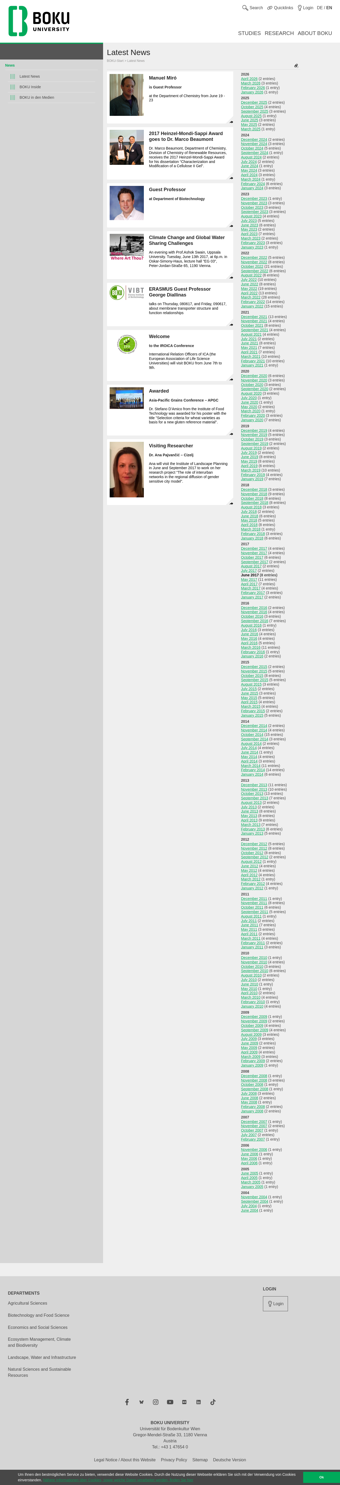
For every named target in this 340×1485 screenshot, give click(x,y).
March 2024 (251, 179)
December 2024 (254, 139)
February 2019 (253, 475)
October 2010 (252, 966)
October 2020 (252, 385)
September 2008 (254, 1089)
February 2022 (253, 302)
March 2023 (251, 238)
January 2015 (252, 715)
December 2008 (254, 1076)
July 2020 (249, 398)
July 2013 (249, 807)
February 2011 (253, 943)
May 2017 (249, 579)
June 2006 (249, 1154)
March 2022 (251, 297)
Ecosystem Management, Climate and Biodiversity (39, 1342)
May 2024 (249, 170)
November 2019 (254, 435)
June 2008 (249, 1098)
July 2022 (249, 280)
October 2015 (252, 676)
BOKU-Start (115, 61)
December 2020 (254, 376)
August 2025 (251, 116)
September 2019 (254, 444)
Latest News (30, 76)
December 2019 (254, 430)
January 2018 (252, 538)
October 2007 (252, 1130)
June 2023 (249, 225)
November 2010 (254, 962)
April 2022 (249, 293)
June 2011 (249, 925)
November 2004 (254, 1197)
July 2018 (249, 511)
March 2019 (251, 470)
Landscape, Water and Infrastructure (42, 1357)
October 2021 (252, 325)
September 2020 (254, 389)
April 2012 (249, 875)
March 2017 (251, 588)
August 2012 (251, 861)
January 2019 (252, 479)
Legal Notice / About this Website (125, 1460)
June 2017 (250, 575)
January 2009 (252, 1065)
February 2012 (253, 884)
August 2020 (251, 393)
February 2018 (253, 534)
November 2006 (254, 1149)
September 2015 (254, 680)
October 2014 (252, 734)
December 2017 (254, 548)
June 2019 (249, 457)
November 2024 (254, 144)
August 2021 (251, 334)
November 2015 (254, 671)
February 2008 (253, 1107)
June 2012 (249, 866)
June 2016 (249, 634)
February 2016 (253, 652)
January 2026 (252, 92)
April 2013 (249, 820)
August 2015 (251, 684)
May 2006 (249, 1158)
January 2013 (252, 833)
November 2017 (254, 553)
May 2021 (249, 347)
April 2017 (249, 584)
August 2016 (251, 625)
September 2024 (254, 153)
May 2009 (249, 1048)
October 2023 (252, 207)
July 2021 (249, 339)
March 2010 (251, 997)
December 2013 (254, 785)
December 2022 (254, 257)
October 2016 (252, 616)
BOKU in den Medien (37, 97)
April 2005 (249, 1178)
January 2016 (252, 656)
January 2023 (252, 247)
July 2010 (249, 980)
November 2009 (254, 1021)
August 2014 (251, 743)
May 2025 (249, 124)
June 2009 (249, 1043)
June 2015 (249, 693)
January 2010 (252, 1006)
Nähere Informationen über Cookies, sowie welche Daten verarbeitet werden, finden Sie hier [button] (118, 1480)
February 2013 (253, 829)
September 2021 (254, 330)
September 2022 (254, 271)
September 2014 (254, 739)
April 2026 (249, 79)
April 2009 (249, 1052)
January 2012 (252, 888)
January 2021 (252, 365)
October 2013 (252, 793)
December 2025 (254, 102)
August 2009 (251, 1034)
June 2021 (249, 343)
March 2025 (251, 129)
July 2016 (249, 630)
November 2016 (254, 612)
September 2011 (254, 912)
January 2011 (252, 947)
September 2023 (254, 212)
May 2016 (249, 638)
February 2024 (253, 184)
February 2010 (253, 1002)
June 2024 (249, 166)
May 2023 (249, 229)
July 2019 (249, 453)
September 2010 (254, 971)
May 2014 (249, 757)
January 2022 (252, 306)
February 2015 (253, 711)
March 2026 (251, 83)
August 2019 (251, 448)
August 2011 (251, 916)
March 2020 (251, 411)
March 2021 (251, 356)
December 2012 (254, 844)
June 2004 (249, 1210)
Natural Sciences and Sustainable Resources (39, 1372)
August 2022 (251, 275)
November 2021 (254, 321)
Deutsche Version (229, 1460)
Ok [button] (321, 1477)
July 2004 (249, 1206)
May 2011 (249, 929)
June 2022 (249, 284)
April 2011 (249, 934)
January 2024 (252, 188)
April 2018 (249, 525)
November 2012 (254, 848)
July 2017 (249, 570)
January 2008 (252, 1111)
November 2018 (254, 494)
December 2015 (254, 667)
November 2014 (254, 730)
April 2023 (249, 234)
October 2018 (252, 498)
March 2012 (251, 879)
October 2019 (252, 439)
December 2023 (254, 198)
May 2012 (249, 870)
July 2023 (249, 221)
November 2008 (254, 1080)
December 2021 (254, 317)
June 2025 (249, 120)
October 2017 (252, 557)
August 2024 (251, 157)
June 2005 (249, 1173)
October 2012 (252, 853)
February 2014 (253, 770)
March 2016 (251, 647)
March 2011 (251, 938)
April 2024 (249, 175)
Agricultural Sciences (27, 1303)
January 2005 (252, 1187)
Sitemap (200, 1460)
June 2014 (249, 752)
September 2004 (254, 1201)
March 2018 (251, 529)
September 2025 (254, 111)
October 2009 (252, 1025)
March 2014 (251, 766)
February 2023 (253, 243)
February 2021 (253, 361)
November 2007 (254, 1126)
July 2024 (249, 162)
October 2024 (252, 148)
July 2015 (249, 689)
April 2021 (249, 352)
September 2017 (254, 562)
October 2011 (252, 907)
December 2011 (254, 899)
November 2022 (254, 262)
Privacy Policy (174, 1460)
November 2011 (254, 903)
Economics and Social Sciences (38, 1327)
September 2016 (254, 621)
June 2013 (249, 811)
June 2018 (249, 516)
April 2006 (249, 1163)
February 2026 (253, 88)
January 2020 (252, 420)
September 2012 (254, 857)
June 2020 (249, 402)
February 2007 (253, 1139)
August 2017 (251, 566)
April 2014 (249, 761)
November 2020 (254, 380)
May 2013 (249, 816)
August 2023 (251, 216)
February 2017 (253, 593)
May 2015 (249, 698)
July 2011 (249, 921)
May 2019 (249, 461)
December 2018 (254, 489)
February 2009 (253, 1061)
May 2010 (249, 989)
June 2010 (249, 984)
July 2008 (249, 1093)
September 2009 (254, 1030)
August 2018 (251, 507)
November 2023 (254, 203)
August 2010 (251, 975)
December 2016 (254, 608)
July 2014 (249, 748)
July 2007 (249, 1135)
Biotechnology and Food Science (38, 1315)
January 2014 (252, 774)
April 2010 (249, 993)
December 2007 (254, 1122)
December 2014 (254, 726)
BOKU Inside (30, 87)
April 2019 (249, 466)
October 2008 (252, 1084)
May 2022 (249, 288)
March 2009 (251, 1057)
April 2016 (249, 643)
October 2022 (252, 266)
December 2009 (254, 1016)
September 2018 (254, 503)
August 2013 (251, 802)
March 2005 (251, 1182)
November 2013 (254, 789)
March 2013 (251, 825)
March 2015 (251, 706)
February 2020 (253, 415)
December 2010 (254, 958)
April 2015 (249, 702)
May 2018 (249, 520)
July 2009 (249, 1039)
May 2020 (249, 407)
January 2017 (252, 597)
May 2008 (249, 1102)
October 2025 (252, 107)
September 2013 (254, 798)
